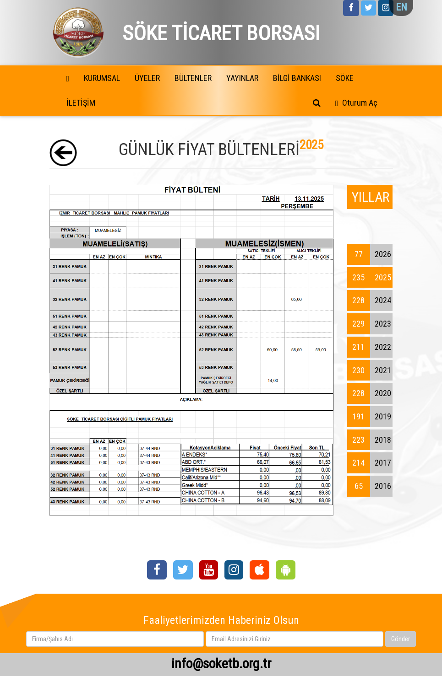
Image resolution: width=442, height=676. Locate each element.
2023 (369, 323)
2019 (369, 416)
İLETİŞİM (80, 102)
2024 (369, 300)
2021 (369, 370)
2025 (369, 277)
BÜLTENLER (193, 78)
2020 (369, 393)
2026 (369, 254)
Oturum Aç (359, 102)
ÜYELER (147, 78)
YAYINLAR (242, 78)
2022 (369, 347)
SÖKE (345, 78)
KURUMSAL (102, 78)
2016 (369, 486)
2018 (369, 440)
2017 (369, 462)
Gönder (400, 639)
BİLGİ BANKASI (297, 78)
